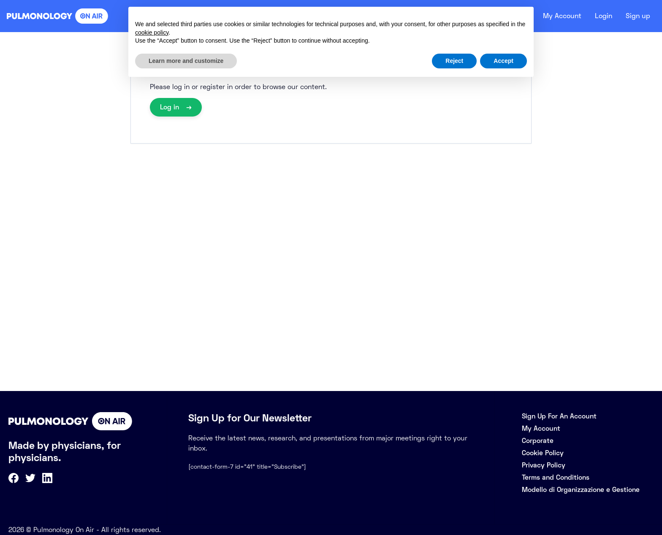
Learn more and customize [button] (186, 60)
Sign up (637, 16)
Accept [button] (503, 60)
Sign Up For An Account (559, 416)
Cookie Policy (543, 452)
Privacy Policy (543, 465)
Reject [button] (454, 60)
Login (601, 16)
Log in (170, 107)
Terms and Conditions (555, 477)
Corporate (537, 440)
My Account (557, 16)
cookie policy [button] (151, 32)
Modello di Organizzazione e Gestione (581, 489)
